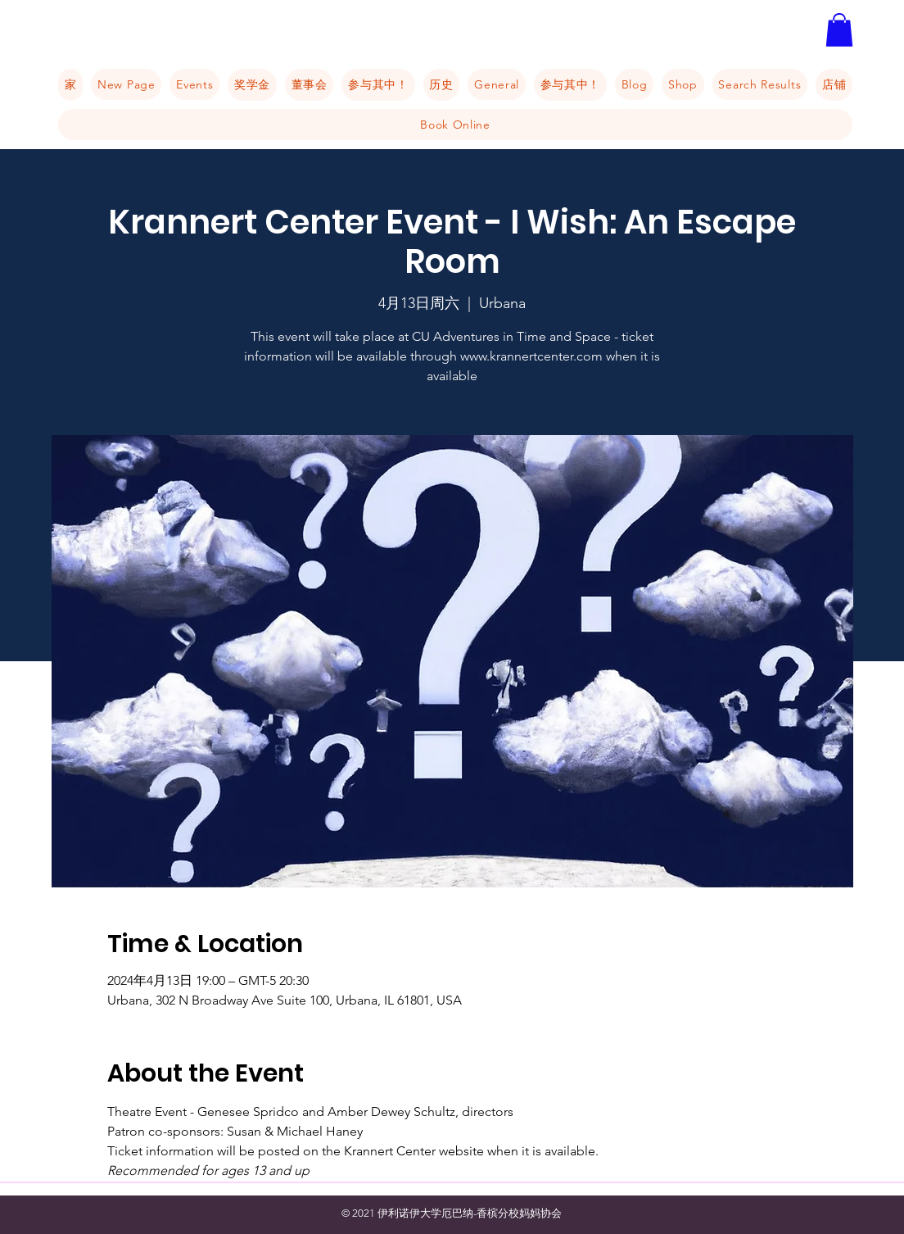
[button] (839, 30)
